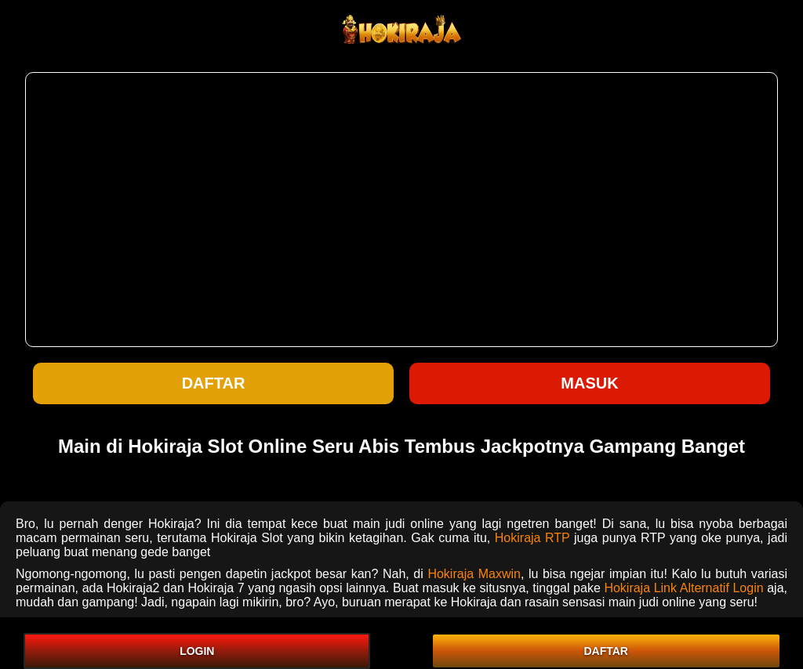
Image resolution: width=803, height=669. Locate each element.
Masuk (589, 383)
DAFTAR (605, 651)
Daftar (213, 383)
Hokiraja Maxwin (474, 573)
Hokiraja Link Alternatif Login (683, 588)
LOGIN (197, 651)
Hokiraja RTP (532, 537)
